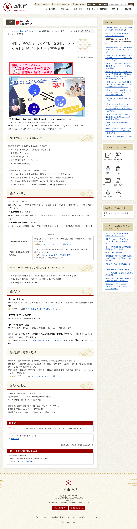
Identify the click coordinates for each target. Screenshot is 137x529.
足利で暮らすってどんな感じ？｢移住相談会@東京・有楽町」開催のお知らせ (118, 49)
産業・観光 (91, 9)
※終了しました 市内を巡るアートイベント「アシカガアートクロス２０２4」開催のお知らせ (118, 92)
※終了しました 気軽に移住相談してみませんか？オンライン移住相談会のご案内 (118, 66)
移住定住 (28, 31)
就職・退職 (15, 439)
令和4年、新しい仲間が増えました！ (118, 136)
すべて (91, 4)
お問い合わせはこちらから (23, 461)
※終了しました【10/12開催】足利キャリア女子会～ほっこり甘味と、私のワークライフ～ (118, 58)
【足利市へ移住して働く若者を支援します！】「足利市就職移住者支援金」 (118, 240)
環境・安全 (116, 9)
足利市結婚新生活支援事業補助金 (117, 268)
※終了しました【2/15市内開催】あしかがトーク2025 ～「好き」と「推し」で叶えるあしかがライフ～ (118, 84)
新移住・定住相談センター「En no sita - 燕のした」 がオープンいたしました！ (118, 131)
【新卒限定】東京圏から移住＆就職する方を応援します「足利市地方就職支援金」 (118, 256)
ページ (97, 4)
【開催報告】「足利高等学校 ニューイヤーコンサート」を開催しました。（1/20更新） (118, 285)
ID (106, 4)
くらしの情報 (51, 9)
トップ (9, 31)
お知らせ (37, 31)
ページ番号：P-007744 (85, 57)
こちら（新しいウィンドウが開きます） (57, 244)
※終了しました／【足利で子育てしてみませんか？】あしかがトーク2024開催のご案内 (118, 117)
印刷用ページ (88, 31)
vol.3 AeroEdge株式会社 (114, 251)
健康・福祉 (78, 9)
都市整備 (103, 9)
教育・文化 (65, 9)
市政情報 (128, 9)
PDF (102, 4)
